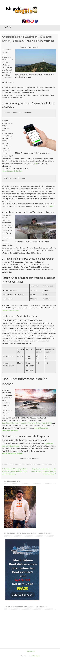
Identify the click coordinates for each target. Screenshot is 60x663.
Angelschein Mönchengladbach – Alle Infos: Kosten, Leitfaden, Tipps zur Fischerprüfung (15, 471)
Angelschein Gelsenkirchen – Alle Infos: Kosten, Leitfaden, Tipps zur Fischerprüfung (43, 471)
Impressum (31, 651)
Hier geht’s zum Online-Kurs (12, 171)
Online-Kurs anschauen (10, 310)
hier (36, 163)
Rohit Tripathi (36, 656)
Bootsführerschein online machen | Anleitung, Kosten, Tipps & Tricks (27, 423)
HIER (51, 206)
